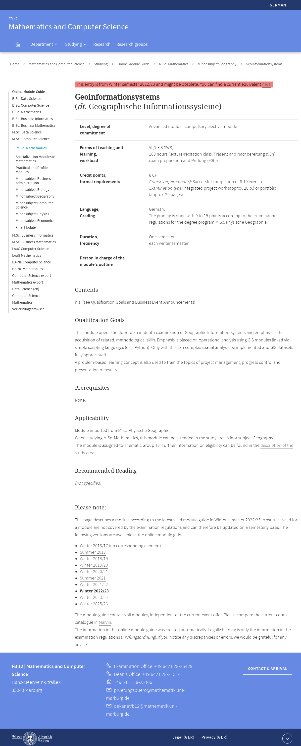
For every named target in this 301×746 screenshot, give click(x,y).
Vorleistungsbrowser (28, 306)
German (278, 5)
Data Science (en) (25, 286)
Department (45, 44)
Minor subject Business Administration (33, 178)
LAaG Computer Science (30, 246)
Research (101, 44)
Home (13, 63)
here (266, 82)
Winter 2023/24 (94, 595)
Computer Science (26, 293)
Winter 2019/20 (94, 563)
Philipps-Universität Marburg (32, 736)
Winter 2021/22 (94, 582)
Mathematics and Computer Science (52, 63)
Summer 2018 (93, 550)
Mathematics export (27, 280)
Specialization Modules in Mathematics (35, 156)
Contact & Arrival (267, 666)
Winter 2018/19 (94, 556)
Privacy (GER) (214, 737)
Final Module (26, 225)
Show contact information (286, 736)
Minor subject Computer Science (34, 202)
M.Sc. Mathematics (158, 63)
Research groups (132, 44)
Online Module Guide (121, 63)
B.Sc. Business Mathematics (33, 123)
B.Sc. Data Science (26, 96)
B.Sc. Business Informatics (32, 116)
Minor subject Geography (198, 63)
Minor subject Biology (32, 187)
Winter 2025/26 (94, 602)
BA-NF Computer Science (31, 259)
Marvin (105, 620)
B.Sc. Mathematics (26, 109)
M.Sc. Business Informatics (32, 233)
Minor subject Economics (35, 218)
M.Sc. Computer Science (31, 136)
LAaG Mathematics (26, 253)
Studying (77, 45)
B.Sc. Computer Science (30, 103)
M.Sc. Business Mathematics (34, 239)
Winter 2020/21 (94, 569)
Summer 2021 (93, 576)
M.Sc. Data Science (27, 129)
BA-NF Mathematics (27, 266)
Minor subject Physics (32, 211)
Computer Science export (31, 273)
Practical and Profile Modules (32, 167)
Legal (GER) (184, 737)
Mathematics (22, 300)
